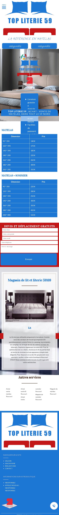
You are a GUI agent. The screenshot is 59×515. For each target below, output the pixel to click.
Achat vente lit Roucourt (24, 391)
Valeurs (8, 461)
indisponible (10, 488)
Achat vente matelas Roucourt (9, 392)
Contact (9, 468)
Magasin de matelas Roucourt (54, 391)
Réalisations (10, 466)
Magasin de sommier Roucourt (39, 397)
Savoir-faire (10, 463)
